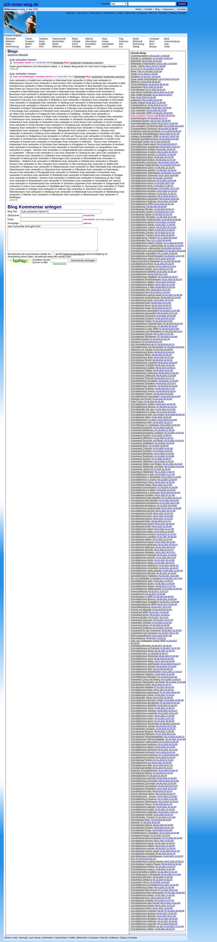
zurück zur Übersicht (18, 54)
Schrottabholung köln (152, 422)
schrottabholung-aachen (153, 222)
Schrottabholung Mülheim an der (157, 926)
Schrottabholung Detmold (154, 778)
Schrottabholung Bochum (154, 406)
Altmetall (145, 822)
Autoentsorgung (149, 118)
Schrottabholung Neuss (153, 650)
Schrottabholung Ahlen (152, 887)
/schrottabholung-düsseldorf (155, 198)
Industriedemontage (151, 107)
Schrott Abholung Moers (153, 793)
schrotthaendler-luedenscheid (156, 219)
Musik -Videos (148, 66)
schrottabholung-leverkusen (155, 188)
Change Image (59, 268)
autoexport (146, 100)
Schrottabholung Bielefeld (154, 705)
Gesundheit (107, 44)
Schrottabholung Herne (153, 708)
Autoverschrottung (150, 625)
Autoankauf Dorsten (151, 458)
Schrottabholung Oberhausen (156, 172)
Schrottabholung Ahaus (153, 482)
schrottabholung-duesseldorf (155, 310)
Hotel (88, 46)
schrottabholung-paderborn (154, 565)
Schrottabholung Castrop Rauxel (157, 861)
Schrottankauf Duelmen (153, 388)
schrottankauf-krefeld (151, 767)
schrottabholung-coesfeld (154, 536)
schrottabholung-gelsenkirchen (156, 671)
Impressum (168, 9)
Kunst (75, 44)
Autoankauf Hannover (152, 620)
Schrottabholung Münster (154, 573)
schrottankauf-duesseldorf (154, 313)
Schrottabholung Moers (153, 661)
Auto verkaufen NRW (151, 113)
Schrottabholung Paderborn (155, 575)
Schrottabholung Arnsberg (154, 152)
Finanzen (123, 41)
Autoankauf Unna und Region (156, 679)
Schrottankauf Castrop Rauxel (156, 864)
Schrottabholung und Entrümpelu (157, 347)
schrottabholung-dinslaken (154, 918)
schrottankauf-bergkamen (154, 505)
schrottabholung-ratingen (153, 806)
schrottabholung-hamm (153, 721)
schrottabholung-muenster (154, 923)
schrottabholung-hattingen (154, 921)
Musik (55, 44)
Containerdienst (149, 105)
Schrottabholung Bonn (152, 157)
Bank (166, 39)
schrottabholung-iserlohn (153, 557)
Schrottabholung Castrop (153, 227)
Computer (142, 13)
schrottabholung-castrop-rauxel (156, 295)
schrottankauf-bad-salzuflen (155, 500)
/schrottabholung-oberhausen (156, 663)
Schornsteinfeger (150, 84)
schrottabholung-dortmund (154, 749)
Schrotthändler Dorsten (153, 232)
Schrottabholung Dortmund (154, 175)
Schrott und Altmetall (151, 609)
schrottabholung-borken (153, 905)
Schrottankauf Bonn (151, 819)
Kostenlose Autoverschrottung (156, 131)
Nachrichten (109, 13)
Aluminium (146, 341)
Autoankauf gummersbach (154, 487)
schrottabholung (149, 274)
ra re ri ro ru (147, 68)
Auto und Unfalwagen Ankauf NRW (154, 641)
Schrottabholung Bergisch (154, 676)
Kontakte (182, 13)
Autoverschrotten (150, 617)
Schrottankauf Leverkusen (154, 326)
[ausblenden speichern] (92, 62)
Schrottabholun (149, 206)
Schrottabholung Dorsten (153, 666)
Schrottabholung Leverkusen (155, 146)
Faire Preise (147, 401)
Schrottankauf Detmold (152, 378)
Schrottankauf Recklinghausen (156, 279)
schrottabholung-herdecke (154, 744)
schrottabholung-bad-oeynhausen (158, 892)
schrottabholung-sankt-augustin (157, 570)
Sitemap (70, 13)
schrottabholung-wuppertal (154, 713)
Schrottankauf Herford (152, 760)
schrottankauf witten (151, 417)
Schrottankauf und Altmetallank (156, 331)
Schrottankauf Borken (152, 773)
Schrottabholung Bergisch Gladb (157, 700)
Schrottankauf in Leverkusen (155, 425)
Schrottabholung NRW (152, 204)
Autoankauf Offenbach (152, 461)
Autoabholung (148, 594)
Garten (105, 46)
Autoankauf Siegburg (151, 879)
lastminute (146, 61)
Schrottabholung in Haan (153, 412)
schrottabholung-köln (151, 791)
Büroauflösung (148, 638)
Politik (120, 13)
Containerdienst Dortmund (154, 128)
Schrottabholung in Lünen (154, 419)
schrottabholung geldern (153, 282)
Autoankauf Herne (150, 882)
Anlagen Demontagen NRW (155, 136)
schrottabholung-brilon (152, 689)
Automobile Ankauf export (154, 144)
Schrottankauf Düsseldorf (154, 788)
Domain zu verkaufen (152, 58)
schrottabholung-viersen (153, 848)
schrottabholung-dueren (153, 542)
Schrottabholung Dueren (153, 391)
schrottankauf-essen (151, 308)
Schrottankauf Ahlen (151, 684)
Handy (105, 41)
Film (121, 44)
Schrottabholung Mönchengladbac (158, 739)
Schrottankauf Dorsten (152, 827)
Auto (166, 44)
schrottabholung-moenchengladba (158, 250)
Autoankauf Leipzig (151, 469)
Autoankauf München (152, 877)
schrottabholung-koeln (152, 300)
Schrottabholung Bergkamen (155, 702)
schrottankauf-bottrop (152, 518)
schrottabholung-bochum (153, 180)
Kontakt (148, 9)
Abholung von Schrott (152, 349)
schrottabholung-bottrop (153, 747)
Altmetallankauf (149, 775)
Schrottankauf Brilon (151, 354)
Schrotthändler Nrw (151, 289)
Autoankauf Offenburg (152, 438)
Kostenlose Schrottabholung (155, 133)
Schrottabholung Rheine (153, 866)
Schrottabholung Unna (152, 658)
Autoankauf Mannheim (152, 453)
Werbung (146, 81)
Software (162, 13)
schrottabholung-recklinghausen (157, 856)
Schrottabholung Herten (153, 224)
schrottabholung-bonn (152, 516)
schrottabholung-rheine (153, 695)
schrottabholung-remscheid (155, 568)
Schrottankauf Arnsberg (153, 495)
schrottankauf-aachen (152, 269)
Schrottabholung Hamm (153, 258)
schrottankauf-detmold (152, 549)
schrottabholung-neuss (152, 183)
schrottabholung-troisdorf (153, 534)
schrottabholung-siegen (153, 895)
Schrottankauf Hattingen (153, 734)
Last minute (82, 13)
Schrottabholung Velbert (153, 404)
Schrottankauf (148, 89)
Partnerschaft (58, 39)
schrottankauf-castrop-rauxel (155, 851)
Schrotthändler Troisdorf (153, 817)
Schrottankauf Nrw (150, 292)
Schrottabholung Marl (152, 669)
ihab (143, 97)
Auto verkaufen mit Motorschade (157, 126)
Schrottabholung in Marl (153, 287)
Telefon (28, 44)
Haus (104, 39)
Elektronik (138, 41)
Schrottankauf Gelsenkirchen (155, 165)
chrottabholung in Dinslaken (155, 832)
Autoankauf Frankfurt (151, 451)
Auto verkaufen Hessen (153, 115)
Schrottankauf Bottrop (152, 825)
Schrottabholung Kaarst (153, 869)
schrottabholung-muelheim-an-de (157, 910)
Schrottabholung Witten (153, 929)
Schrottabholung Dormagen (155, 780)
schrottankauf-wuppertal (153, 853)
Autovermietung (172, 41)
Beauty (152, 46)
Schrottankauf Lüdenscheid (155, 741)
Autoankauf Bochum (151, 645)
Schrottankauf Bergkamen (154, 336)
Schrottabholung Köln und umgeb (158, 414)
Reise (42, 41)
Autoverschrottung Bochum (155, 754)
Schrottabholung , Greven (154, 796)
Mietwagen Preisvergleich (154, 63)
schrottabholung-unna (152, 185)
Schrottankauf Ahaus (151, 484)
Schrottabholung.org (151, 762)
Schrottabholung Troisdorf (154, 237)
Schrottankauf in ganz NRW (155, 328)
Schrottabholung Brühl (152, 357)
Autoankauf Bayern (151, 120)
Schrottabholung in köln (153, 474)
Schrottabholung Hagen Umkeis (157, 243)
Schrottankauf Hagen (152, 321)
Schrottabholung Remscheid (155, 723)
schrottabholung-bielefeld (154, 271)
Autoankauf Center (150, 141)
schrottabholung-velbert (153, 845)
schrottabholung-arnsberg (154, 191)
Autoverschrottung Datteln (154, 871)
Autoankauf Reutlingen (152, 456)
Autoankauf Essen (150, 614)
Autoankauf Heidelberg (152, 443)
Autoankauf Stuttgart (151, 622)
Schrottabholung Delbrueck (155, 373)
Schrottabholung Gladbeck (154, 276)
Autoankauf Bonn (150, 445)
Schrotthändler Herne (152, 697)
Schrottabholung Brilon (152, 352)
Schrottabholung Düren (153, 583)
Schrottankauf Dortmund (153, 315)
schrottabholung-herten (153, 560)
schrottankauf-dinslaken (153, 552)
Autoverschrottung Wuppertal (155, 261)
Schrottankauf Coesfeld (153, 365)
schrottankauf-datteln (151, 539)
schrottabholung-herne (152, 263)
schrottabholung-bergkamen (155, 503)
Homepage (58, 62)
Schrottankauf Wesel (151, 214)
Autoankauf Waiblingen (153, 430)
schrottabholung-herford (153, 757)
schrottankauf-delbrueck (153, 547)
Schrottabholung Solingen (154, 710)
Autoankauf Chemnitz (152, 448)
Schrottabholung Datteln (153, 367)
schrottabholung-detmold (153, 916)
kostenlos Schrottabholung (154, 770)
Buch (151, 41)
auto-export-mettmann (152, 92)
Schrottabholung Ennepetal (155, 884)
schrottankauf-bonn (151, 897)
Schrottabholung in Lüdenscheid (157, 245)
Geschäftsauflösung (151, 607)
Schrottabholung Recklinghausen (157, 256)
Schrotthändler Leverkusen (154, 162)
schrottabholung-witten (152, 531)
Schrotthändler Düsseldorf (154, 253)
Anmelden (182, 9)
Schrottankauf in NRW (152, 596)
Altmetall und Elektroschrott (155, 139)
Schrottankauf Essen (151, 830)
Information (95, 13)
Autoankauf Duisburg (151, 627)
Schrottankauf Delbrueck (153, 375)
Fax (121, 46)
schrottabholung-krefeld (153, 809)
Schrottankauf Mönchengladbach (157, 736)
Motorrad (56, 46)
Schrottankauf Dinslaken (153, 383)
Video (8, 44)
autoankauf (147, 87)
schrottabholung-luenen (153, 843)
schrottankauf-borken (152, 908)
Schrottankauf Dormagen (153, 783)
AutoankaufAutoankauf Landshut (157, 432)
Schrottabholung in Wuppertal (156, 477)
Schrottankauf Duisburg (153, 318)
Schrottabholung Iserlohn (153, 170)
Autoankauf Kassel (150, 835)
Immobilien (90, 44)
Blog (157, 9)
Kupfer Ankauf (148, 102)
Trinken (28, 39)
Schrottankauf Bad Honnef (154, 890)
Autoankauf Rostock (151, 435)
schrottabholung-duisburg (154, 913)
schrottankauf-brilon (151, 521)
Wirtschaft (130, 13)
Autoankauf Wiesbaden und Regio (158, 682)
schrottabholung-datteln (153, 284)
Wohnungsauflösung (151, 635)
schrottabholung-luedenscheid (156, 508)
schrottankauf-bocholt (152, 513)
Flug (121, 39)
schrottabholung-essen (152, 718)
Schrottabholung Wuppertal (155, 656)
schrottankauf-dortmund (153, 752)
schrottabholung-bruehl (153, 523)
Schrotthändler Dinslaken (154, 217)
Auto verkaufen (149, 110)
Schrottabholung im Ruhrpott (155, 648)
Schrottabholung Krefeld (153, 149)
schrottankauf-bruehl (151, 526)
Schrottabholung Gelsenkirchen (157, 323)
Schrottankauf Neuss (151, 804)
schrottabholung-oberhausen (155, 692)
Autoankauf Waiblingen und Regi (157, 466)
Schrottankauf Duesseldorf (154, 786)
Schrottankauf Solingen (153, 674)
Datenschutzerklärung (74, 258)
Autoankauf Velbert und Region (157, 464)
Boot (151, 44)
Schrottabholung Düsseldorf (155, 601)
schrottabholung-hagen (153, 562)
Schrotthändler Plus (151, 240)
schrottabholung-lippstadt (154, 555)
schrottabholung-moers (153, 715)
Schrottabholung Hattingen (154, 812)
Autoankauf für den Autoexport (156, 630)
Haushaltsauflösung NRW (154, 604)
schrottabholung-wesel (152, 529)
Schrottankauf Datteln (152, 370)
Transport (29, 41)
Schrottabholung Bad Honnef (155, 903)
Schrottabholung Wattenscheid (156, 588)
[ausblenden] (76, 62)
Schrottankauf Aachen (152, 334)
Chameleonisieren (150, 55)
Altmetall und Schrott (151, 399)
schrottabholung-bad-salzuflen (156, 497)
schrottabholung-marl (152, 178)
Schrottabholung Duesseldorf (155, 396)
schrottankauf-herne (151, 305)
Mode (75, 39)
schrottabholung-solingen (154, 193)
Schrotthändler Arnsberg (153, 728)
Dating (172, 13)
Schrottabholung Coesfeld (154, 362)
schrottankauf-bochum (152, 840)
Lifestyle (76, 41)
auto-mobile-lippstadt (151, 94)
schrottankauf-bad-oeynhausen (156, 838)
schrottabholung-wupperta (154, 196)
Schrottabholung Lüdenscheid (156, 248)
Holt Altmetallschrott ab (153, 344)
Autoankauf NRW (150, 612)
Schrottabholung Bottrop (153, 159)
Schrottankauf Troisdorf (153, 235)
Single (144, 74)
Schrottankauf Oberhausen (154, 801)
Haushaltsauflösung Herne (154, 123)
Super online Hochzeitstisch (155, 79)
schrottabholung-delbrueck (154, 544)
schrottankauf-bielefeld (152, 687)
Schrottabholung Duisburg (154, 799)
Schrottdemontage (150, 339)
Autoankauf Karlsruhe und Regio (157, 440)
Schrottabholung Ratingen (154, 201)
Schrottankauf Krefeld (152, 814)
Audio (167, 46)
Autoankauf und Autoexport (155, 633)
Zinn (143, 858)
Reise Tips (146, 71)
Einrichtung (138, 44)
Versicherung (12, 46)
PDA (41, 46)
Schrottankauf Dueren (152, 393)
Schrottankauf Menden (152, 209)
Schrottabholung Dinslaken (154, 380)
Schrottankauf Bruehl (151, 360)
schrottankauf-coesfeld (152, 900)
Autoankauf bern (149, 653)
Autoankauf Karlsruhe (152, 427)
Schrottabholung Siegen (153, 586)
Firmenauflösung (149, 591)
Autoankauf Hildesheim (153, 471)
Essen (136, 39)
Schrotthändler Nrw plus (153, 409)
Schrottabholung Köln (152, 581)
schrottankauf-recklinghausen (156, 297)
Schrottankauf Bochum (152, 731)
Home (139, 9)
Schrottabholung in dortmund (155, 492)
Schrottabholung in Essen (154, 479)
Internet (152, 13)
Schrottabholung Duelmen (154, 386)
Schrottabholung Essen (153, 167)
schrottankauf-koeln (151, 302)
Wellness (10, 41)
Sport (27, 46)
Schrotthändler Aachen (152, 211)
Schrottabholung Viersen (153, 726)
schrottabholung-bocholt (153, 510)
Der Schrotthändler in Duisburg (156, 578)
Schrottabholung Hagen (153, 230)
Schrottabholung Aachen (153, 154)
